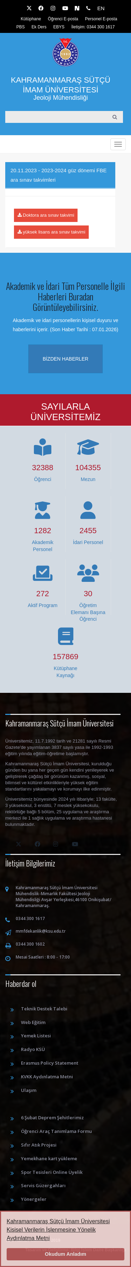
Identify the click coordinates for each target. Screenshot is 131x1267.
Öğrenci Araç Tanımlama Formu (56, 1131)
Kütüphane (31, 18)
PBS (20, 27)
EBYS (59, 27)
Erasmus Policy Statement (49, 1063)
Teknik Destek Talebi (44, 1008)
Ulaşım (28, 1090)
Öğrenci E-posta (63, 18)
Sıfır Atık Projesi (39, 1145)
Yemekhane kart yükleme (49, 1158)
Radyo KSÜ (33, 1049)
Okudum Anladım (65, 1254)
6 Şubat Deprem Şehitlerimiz (52, 1117)
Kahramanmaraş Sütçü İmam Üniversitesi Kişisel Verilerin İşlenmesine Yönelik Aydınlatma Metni (58, 1229)
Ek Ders (38, 27)
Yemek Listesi (36, 1035)
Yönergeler (33, 1199)
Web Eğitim (33, 1022)
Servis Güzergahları (43, 1185)
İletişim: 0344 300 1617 (93, 27)
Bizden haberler (65, 359)
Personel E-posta (101, 18)
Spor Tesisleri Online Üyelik (51, 1172)
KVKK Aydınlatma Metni (47, 1076)
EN (100, 8)
